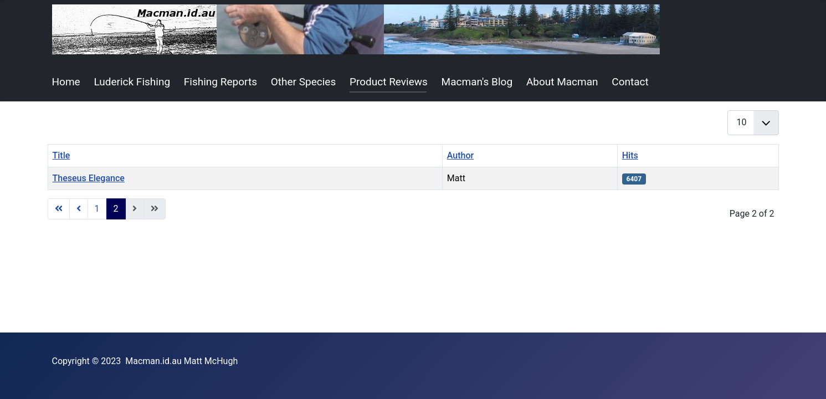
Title (61, 155)
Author (460, 155)
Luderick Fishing (132, 81)
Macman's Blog (477, 81)
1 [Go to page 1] (97, 208)
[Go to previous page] (78, 208)
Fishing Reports (220, 81)
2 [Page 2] (116, 208)
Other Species (303, 81)
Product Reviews (389, 81)
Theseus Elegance (89, 178)
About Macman (562, 81)
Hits (630, 155)
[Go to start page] (59, 208)
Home (66, 81)
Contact (630, 81)
